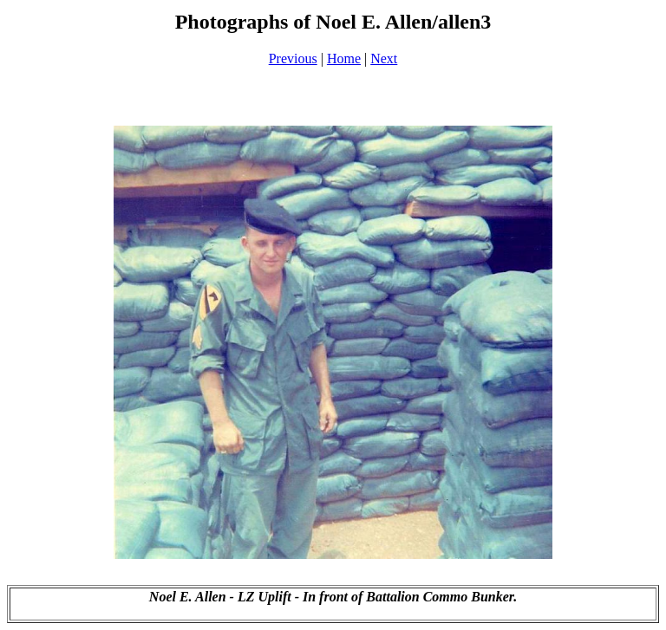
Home (344, 58)
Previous (293, 58)
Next (383, 58)
